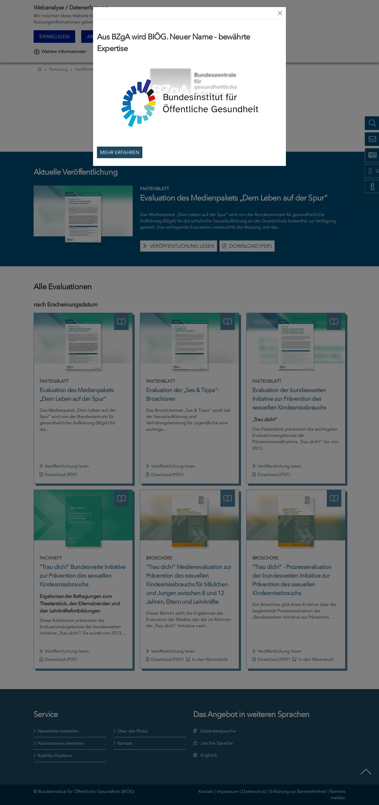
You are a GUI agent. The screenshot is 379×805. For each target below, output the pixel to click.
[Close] (280, 13)
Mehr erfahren (119, 152)
